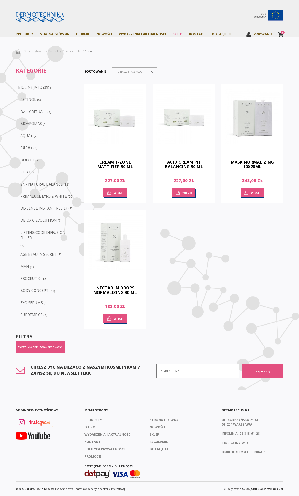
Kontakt (197, 34)
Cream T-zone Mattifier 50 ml (115, 164)
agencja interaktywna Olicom (262, 488)
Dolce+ (27, 159)
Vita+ (25, 172)
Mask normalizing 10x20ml (252, 164)
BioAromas (31, 123)
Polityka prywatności (104, 448)
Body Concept (34, 290)
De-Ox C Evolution (38, 220)
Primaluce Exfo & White (43, 196)
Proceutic (30, 278)
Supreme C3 (31, 314)
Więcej (118, 193)
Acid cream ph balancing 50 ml (184, 164)
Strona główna (34, 51)
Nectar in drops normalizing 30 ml (115, 290)
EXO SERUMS (31, 302)
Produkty (24, 34)
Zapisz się (263, 371)
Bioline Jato (73, 51)
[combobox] (134, 71)
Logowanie (259, 34)
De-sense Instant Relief (43, 208)
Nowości (104, 34)
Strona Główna (54, 34)
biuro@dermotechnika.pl (244, 451)
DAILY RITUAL (32, 111)
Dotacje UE (222, 34)
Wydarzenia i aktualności (142, 34)
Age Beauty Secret (38, 254)
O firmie (83, 34)
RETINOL (28, 99)
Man (24, 266)
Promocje (93, 456)
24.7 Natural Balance (41, 184)
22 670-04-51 (240, 442)
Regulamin (159, 441)
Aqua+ (26, 135)
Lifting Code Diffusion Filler (42, 235)
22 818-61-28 (250, 433)
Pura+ (89, 51)
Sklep (177, 34)
